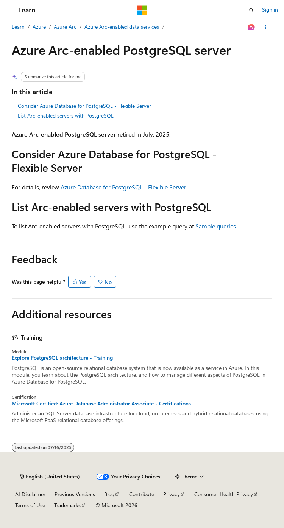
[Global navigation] (7, 10)
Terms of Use (30, 505)
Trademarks (67, 505)
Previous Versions (75, 494)
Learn (18, 26)
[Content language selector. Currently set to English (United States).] (49, 477)
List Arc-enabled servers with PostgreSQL (66, 115)
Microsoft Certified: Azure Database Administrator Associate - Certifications (101, 403)
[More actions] (265, 27)
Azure (39, 26)
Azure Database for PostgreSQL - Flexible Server (123, 187)
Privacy (171, 494)
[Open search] (251, 10)
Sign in (270, 9)
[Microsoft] (142, 10)
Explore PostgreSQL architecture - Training (62, 357)
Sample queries (215, 226)
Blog (109, 494)
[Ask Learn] (251, 27)
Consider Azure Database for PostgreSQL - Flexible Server (84, 105)
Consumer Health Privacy (223, 494)
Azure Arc (65, 26)
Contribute (141, 494)
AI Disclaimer (30, 494)
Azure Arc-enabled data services (121, 26)
